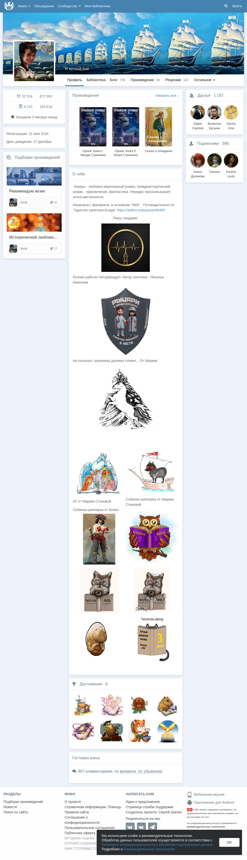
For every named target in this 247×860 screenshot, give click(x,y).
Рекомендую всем (27, 191)
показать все (166, 95)
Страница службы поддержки (149, 807)
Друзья (203, 95)
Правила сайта (77, 812)
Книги (24, 6)
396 (225, 143)
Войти (237, 6)
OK (229, 842)
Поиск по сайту (15, 812)
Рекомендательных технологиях (149, 849)
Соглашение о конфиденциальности (82, 820)
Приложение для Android (210, 802)
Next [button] (178, 133)
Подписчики (208, 143)
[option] (93, 131)
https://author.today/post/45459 (141, 210)
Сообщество (69, 6)
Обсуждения (44, 6)
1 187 (219, 95)
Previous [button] (72, 133)
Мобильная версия (205, 794)
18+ (190, 809)
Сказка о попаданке (158, 151)
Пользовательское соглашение (90, 828)
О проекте (73, 802)
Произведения (85, 95)
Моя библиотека (97, 6)
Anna (71, 62)
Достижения (91, 684)
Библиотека (95, 80)
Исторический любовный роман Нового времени (57, 237)
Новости (10, 807)
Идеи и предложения (143, 802)
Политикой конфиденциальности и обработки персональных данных (157, 845)
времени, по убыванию (141, 771)
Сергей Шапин (170, 812)
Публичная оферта (80, 833)
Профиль (74, 80)
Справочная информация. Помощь (93, 807)
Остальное (204, 80)
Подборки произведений (37, 157)
